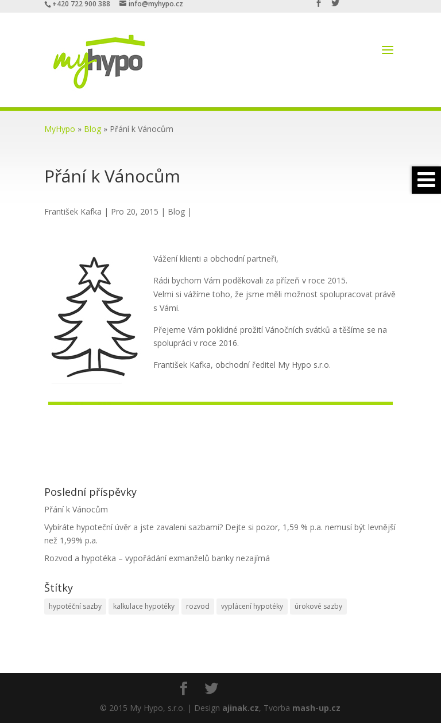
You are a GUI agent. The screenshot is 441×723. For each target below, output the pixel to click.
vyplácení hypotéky (252, 606)
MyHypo (59, 128)
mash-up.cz (316, 707)
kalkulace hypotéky (144, 606)
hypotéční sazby (75, 606)
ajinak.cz (240, 707)
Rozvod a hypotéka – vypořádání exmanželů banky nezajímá (157, 558)
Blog (92, 128)
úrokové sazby (318, 606)
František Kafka (73, 211)
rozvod (198, 606)
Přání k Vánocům (76, 509)
